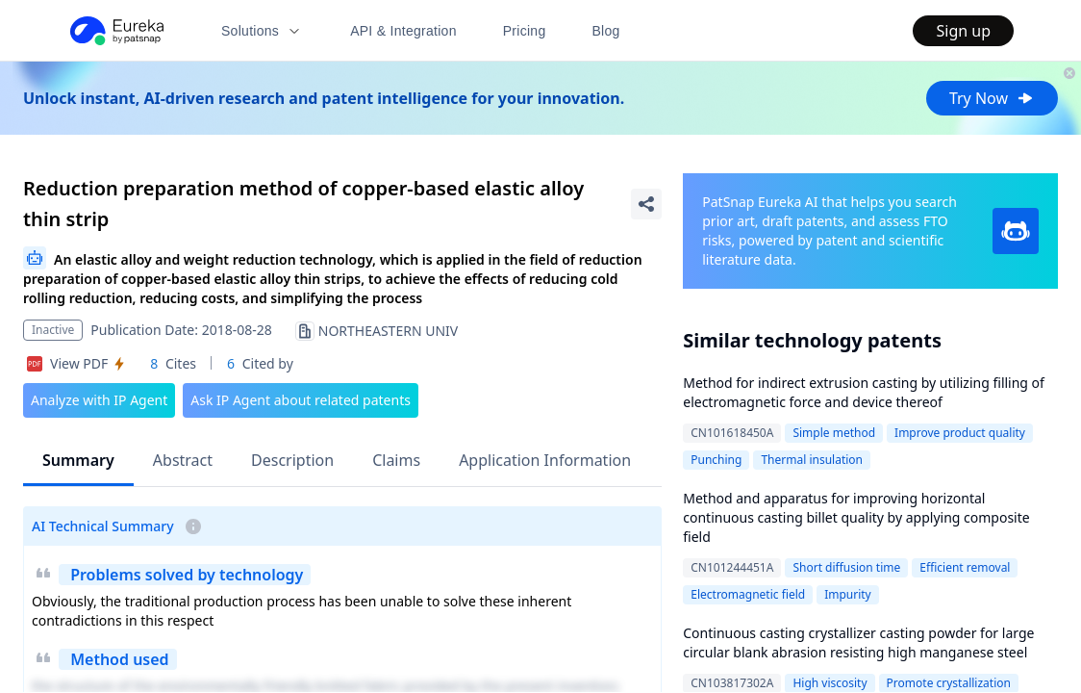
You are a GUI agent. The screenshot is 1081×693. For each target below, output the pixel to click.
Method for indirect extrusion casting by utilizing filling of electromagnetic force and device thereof (863, 392)
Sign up (963, 30)
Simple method (833, 432)
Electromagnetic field (748, 594)
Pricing (524, 30)
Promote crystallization (949, 683)
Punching (716, 459)
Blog (606, 30)
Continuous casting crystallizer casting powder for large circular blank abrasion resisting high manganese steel (858, 642)
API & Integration (403, 30)
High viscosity (829, 683)
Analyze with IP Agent (99, 400)
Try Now (992, 98)
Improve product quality (959, 432)
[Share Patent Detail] (646, 204)
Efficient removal (964, 567)
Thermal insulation (812, 459)
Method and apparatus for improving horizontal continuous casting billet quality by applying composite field (856, 517)
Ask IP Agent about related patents (300, 400)
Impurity (847, 594)
